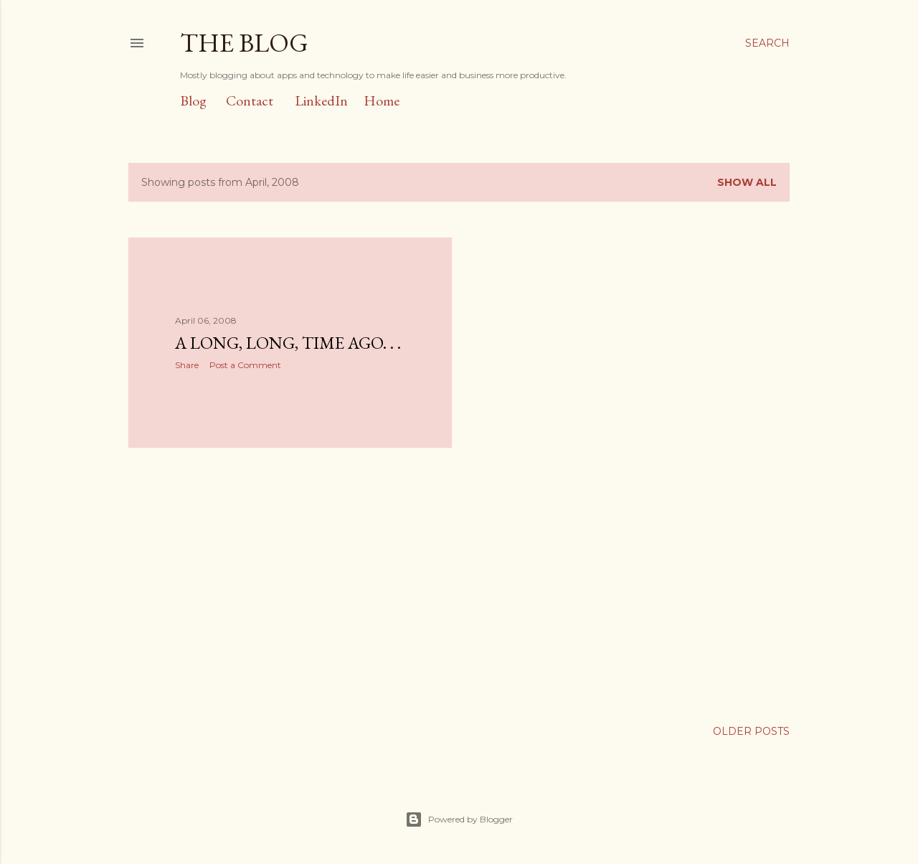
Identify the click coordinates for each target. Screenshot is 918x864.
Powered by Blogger (459, 819)
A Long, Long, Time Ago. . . (288, 343)
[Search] (767, 43)
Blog (193, 100)
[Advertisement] (290, 584)
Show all (747, 182)
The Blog (244, 43)
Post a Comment (245, 365)
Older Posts (751, 731)
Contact (249, 100)
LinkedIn (321, 100)
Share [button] (187, 365)
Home (381, 100)
